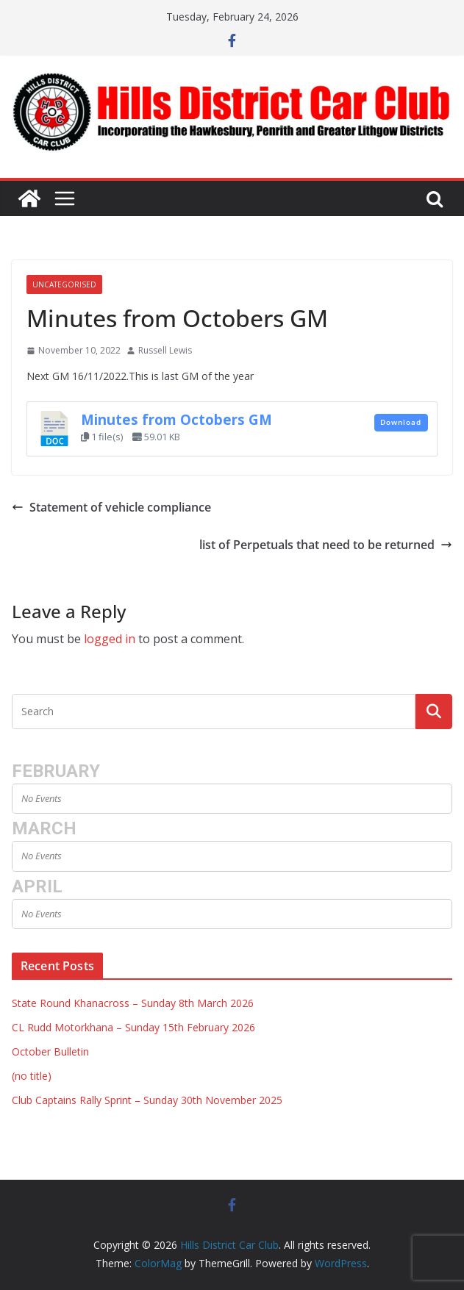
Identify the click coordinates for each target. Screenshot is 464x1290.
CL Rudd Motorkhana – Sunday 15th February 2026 (133, 1027)
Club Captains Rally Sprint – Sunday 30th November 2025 (147, 1100)
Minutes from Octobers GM (176, 419)
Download (400, 422)
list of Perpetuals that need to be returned (325, 545)
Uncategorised (64, 284)
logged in (109, 639)
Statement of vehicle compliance (111, 507)
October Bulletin (50, 1051)
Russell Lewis (165, 350)
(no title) (31, 1076)
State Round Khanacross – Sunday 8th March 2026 (133, 1003)
